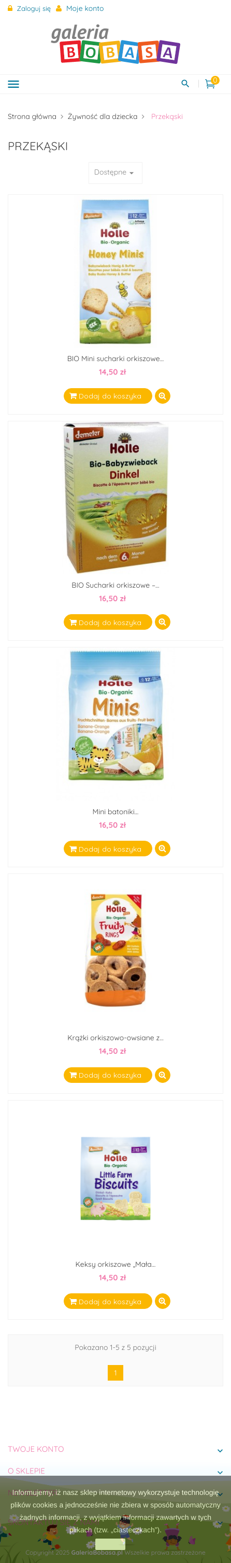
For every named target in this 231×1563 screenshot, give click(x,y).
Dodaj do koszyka (109, 396)
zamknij (110, 1544)
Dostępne (115, 172)
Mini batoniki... (116, 811)
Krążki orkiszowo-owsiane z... (115, 1037)
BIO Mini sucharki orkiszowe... (115, 358)
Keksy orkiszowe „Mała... (116, 1264)
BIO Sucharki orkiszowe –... (115, 585)
